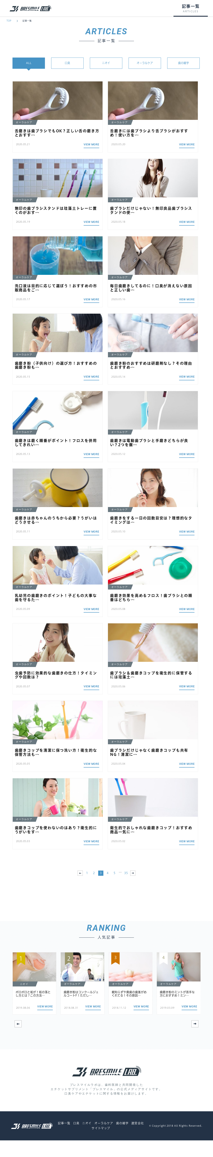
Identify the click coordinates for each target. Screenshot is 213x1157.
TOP (8, 20)
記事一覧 (27, 20)
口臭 (67, 63)
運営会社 (137, 1140)
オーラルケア (145, 63)
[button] (194, 1040)
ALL (29, 63)
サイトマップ (101, 1145)
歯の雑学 (183, 63)
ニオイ (106, 63)
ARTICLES (190, 11)
